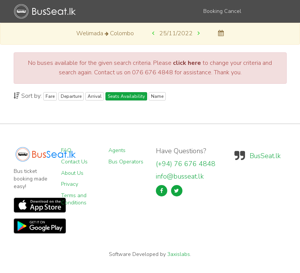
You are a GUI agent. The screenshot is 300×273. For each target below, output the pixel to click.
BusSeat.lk (265, 155)
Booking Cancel (222, 11)
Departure (71, 96)
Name (157, 96)
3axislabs (178, 254)
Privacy (69, 184)
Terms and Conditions (73, 199)
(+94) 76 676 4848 (185, 163)
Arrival (95, 96)
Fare (50, 96)
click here (187, 63)
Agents (117, 150)
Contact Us (74, 161)
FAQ (66, 150)
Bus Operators (125, 161)
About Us (72, 173)
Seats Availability (126, 96)
